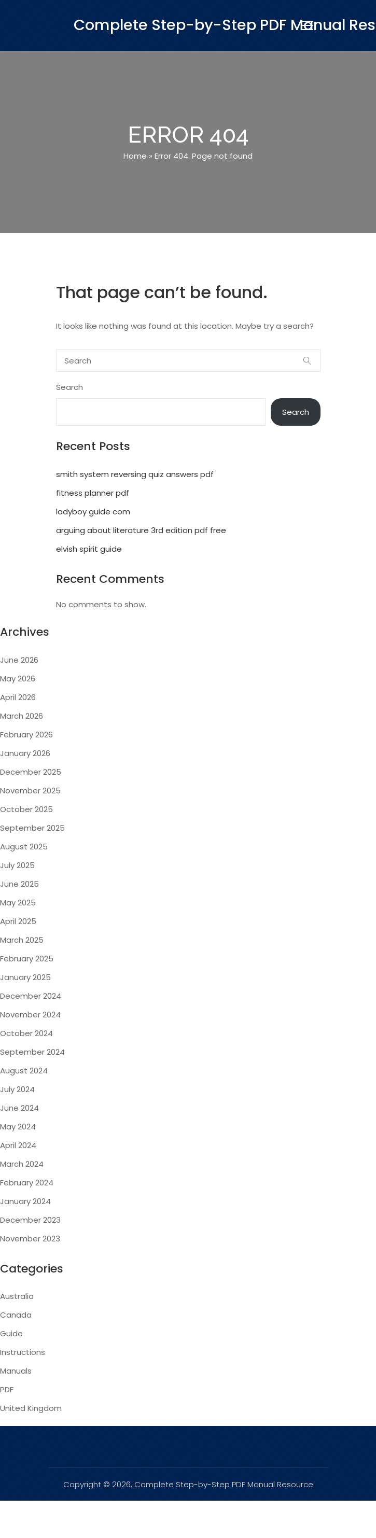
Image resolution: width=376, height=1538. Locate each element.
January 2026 (25, 753)
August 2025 (24, 846)
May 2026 (17, 678)
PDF (6, 1389)
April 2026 (18, 697)
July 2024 (17, 1089)
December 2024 (30, 995)
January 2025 (25, 977)
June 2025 (19, 883)
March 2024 (22, 1163)
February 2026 (26, 734)
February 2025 (26, 958)
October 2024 (26, 1033)
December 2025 (30, 771)
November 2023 (30, 1238)
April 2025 (18, 921)
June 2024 (19, 1107)
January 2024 (25, 1201)
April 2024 (18, 1145)
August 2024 (24, 1070)
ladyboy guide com (93, 511)
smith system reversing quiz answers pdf (135, 474)
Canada (16, 1314)
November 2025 (30, 790)
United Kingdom (31, 1408)
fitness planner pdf (92, 492)
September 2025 (32, 827)
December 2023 (30, 1219)
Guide (11, 1333)
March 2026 (21, 715)
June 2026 (19, 659)
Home (135, 155)
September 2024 (32, 1051)
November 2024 (30, 1014)
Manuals (16, 1370)
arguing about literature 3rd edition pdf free (141, 530)
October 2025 (26, 809)
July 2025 (17, 865)
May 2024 (18, 1126)
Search (69, 387)
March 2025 (22, 939)
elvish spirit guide (89, 548)
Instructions (22, 1352)
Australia (17, 1296)
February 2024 (26, 1182)
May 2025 (18, 902)
